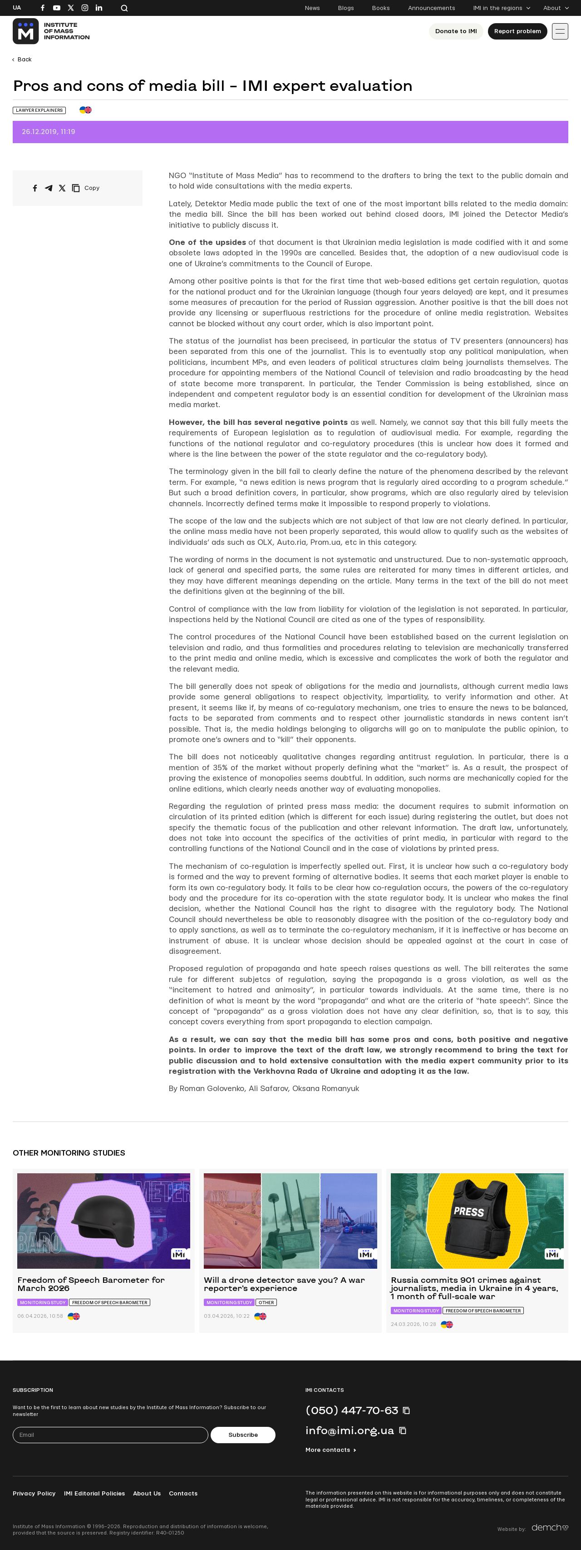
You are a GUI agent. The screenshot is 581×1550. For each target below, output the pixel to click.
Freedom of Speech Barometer (109, 1302)
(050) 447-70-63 (351, 1410)
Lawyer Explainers (39, 110)
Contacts (183, 1493)
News (312, 8)
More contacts (327, 1450)
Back (25, 59)
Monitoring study (42, 1302)
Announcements (431, 8)
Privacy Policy (34, 1493)
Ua (17, 8)
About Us (147, 1493)
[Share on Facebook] (35, 188)
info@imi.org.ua (349, 1430)
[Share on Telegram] (48, 188)
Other (266, 1302)
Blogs (346, 8)
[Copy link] (98, 188)
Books (381, 8)
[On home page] (51, 31)
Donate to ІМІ (456, 31)
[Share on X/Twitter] (62, 188)
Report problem (517, 31)
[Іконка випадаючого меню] (560, 31)
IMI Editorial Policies (94, 1493)
